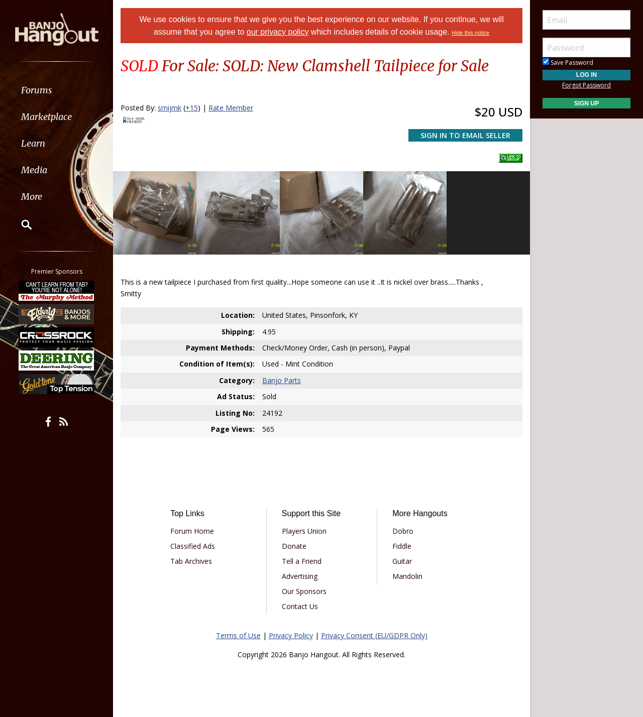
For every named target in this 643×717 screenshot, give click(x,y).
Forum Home (192, 531)
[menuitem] (56, 90)
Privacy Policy (291, 635)
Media (34, 170)
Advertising (299, 576)
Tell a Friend (302, 561)
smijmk (169, 107)
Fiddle (401, 546)
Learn (33, 143)
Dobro (402, 531)
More (31, 196)
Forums (36, 90)
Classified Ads (192, 546)
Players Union (304, 531)
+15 (191, 107)
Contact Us (300, 606)
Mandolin (407, 576)
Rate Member (230, 107)
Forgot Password (586, 85)
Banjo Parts (281, 380)
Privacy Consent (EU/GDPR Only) (374, 635)
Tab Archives (191, 561)
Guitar (402, 561)
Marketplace (46, 117)
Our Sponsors (304, 591)
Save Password (568, 62)
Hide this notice (470, 33)
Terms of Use (238, 635)
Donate (294, 546)
